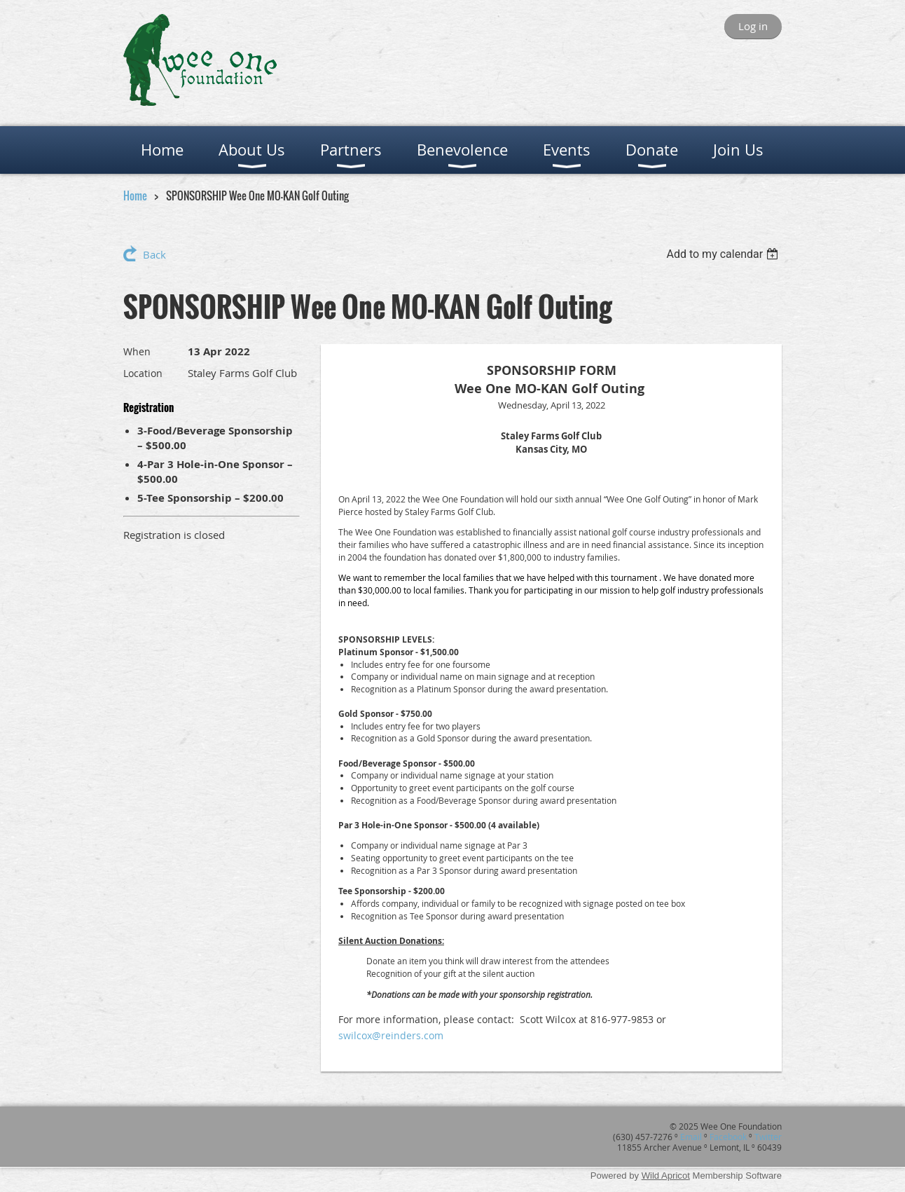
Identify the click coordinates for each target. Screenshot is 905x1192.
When (137, 351)
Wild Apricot (666, 1175)
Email (691, 1136)
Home (135, 195)
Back (154, 254)
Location (143, 373)
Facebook (728, 1136)
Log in (753, 26)
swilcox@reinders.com (390, 1035)
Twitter (768, 1136)
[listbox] (724, 254)
